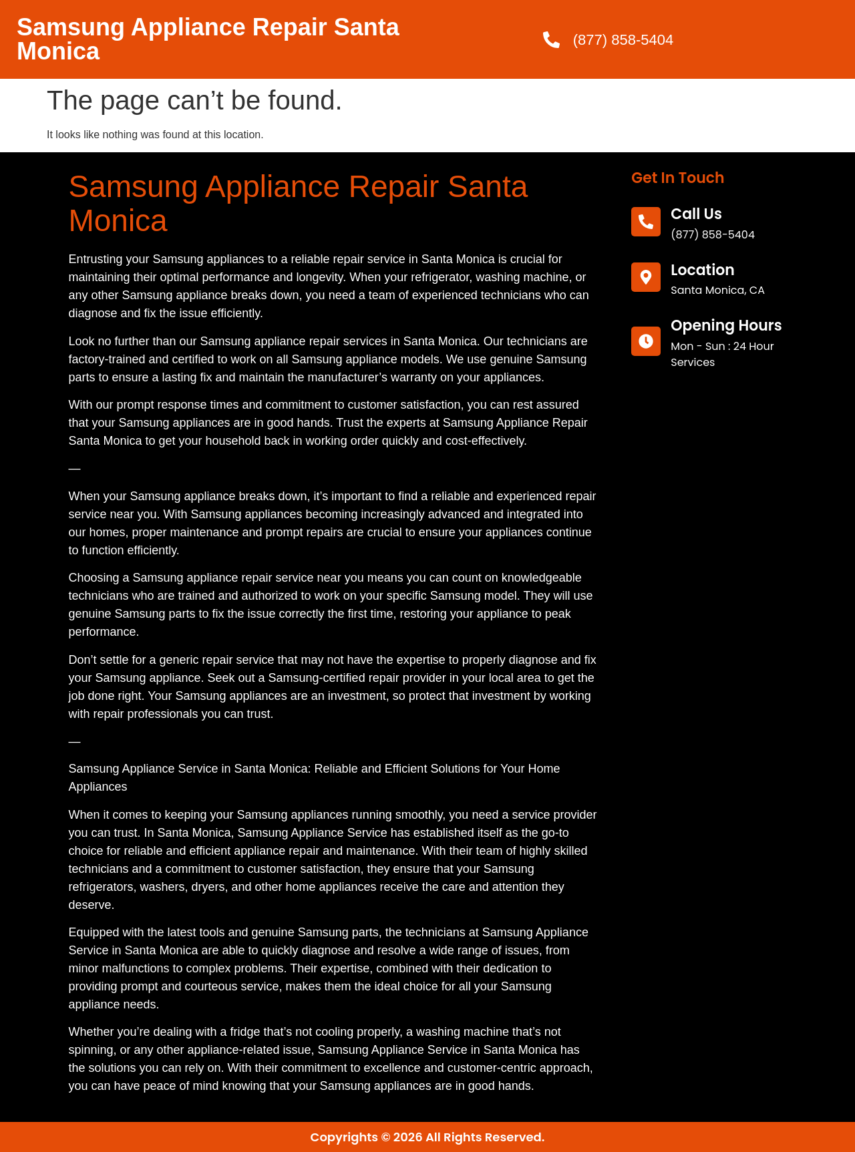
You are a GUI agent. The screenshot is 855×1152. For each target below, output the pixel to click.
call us (696, 214)
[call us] (646, 221)
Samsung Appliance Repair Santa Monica (208, 39)
